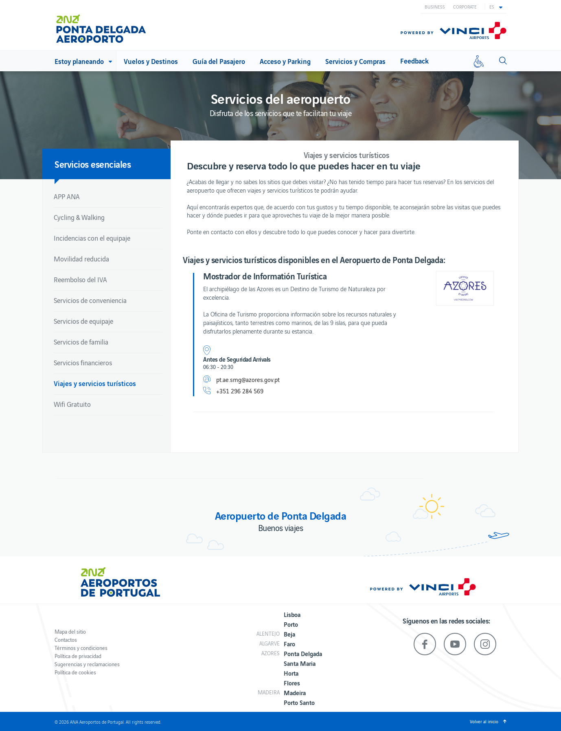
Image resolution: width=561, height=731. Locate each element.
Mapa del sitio (70, 631)
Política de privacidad (78, 656)
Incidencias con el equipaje (92, 238)
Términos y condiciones (81, 648)
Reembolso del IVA (80, 279)
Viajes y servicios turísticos (95, 383)
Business (435, 6)
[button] (495, 6)
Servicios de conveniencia (90, 300)
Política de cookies (75, 672)
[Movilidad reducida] (479, 61)
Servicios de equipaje (83, 321)
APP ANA (67, 196)
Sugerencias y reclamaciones (87, 664)
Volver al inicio (484, 721)
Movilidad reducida (81, 258)
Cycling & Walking (79, 217)
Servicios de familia (81, 342)
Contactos (66, 639)
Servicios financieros (83, 362)
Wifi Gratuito (72, 404)
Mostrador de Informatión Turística (265, 276)
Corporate (465, 6)
